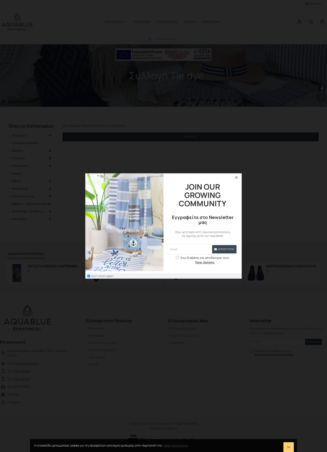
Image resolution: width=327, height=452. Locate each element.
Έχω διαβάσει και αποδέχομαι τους (202, 260)
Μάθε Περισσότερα (175, 445)
